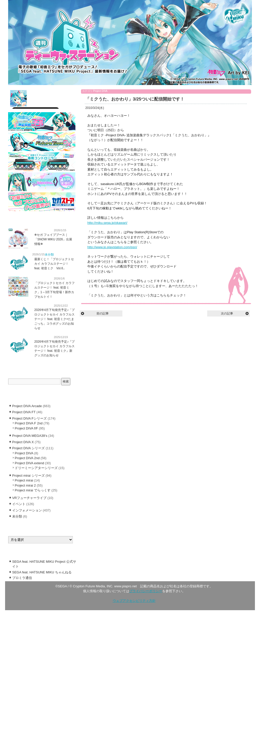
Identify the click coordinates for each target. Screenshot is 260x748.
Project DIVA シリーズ (28, 448)
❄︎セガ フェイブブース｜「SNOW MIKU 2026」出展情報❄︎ (53, 239)
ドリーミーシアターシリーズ (36, 468)
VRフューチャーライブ (29, 498)
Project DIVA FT (24, 412)
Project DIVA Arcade (27, 406)
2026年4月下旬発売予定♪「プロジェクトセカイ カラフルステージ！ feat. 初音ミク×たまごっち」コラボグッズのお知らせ (54, 319)
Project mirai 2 (25, 485)
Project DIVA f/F (26, 428)
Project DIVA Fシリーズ (29, 418)
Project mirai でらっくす (33, 490)
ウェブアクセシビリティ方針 (134, 601)
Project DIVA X (23, 442)
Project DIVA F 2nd (29, 423)
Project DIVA (100, 91)
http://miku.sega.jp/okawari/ (107, 223)
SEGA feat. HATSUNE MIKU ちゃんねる (42, 572)
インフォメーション (42, 230)
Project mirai (24, 480)
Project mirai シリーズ (28, 475)
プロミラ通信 (22, 578)
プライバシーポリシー (145, 591)
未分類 (49, 254)
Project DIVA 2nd (27, 458)
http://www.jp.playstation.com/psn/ (112, 247)
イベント (18, 504)
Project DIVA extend (29, 463)
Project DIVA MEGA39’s (29, 436)
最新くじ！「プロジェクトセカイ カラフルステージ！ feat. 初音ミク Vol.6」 (54, 263)
